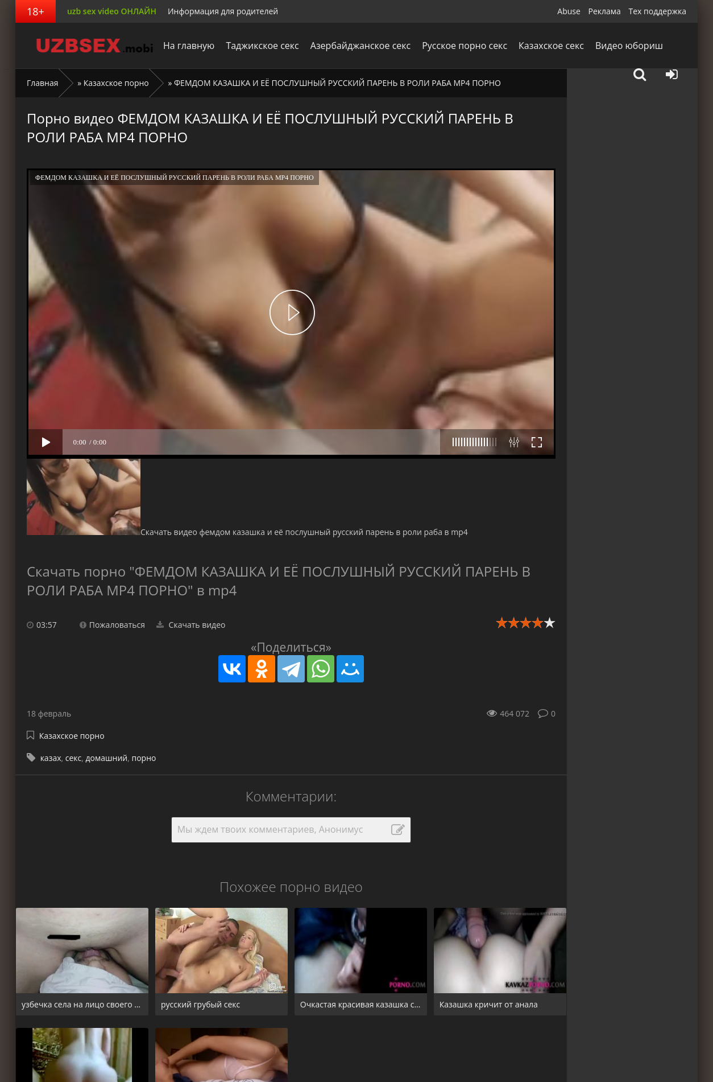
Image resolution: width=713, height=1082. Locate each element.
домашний (107, 757)
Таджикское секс (262, 45)
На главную (188, 45)
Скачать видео (191, 624)
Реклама (604, 11)
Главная (43, 82)
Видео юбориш (629, 45)
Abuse (569, 11)
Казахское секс (551, 45)
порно (143, 757)
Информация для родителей (223, 11)
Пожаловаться (112, 624)
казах (50, 757)
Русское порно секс (464, 45)
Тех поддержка (657, 11)
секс (73, 757)
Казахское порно (116, 82)
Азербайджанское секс (360, 45)
